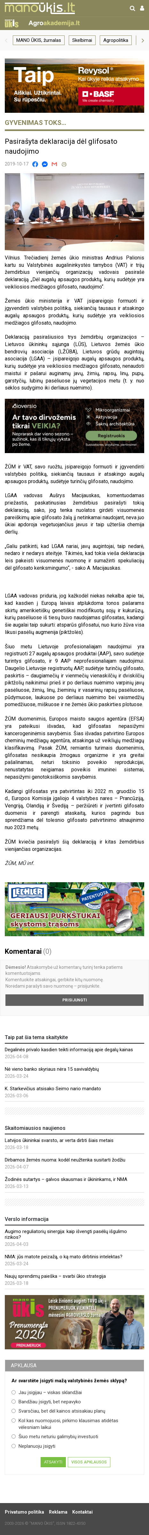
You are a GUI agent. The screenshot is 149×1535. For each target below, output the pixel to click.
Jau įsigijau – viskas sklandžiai (47, 1392)
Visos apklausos (89, 1462)
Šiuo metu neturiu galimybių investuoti (55, 1436)
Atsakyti (53, 1462)
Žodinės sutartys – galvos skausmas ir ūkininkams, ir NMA (66, 1179)
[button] (6, 40)
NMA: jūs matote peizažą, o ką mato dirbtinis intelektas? (63, 1257)
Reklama (58, 1512)
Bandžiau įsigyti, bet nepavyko (46, 1402)
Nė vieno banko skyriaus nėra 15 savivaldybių (52, 1069)
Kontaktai (82, 1512)
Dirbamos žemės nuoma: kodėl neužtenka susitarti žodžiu (65, 1160)
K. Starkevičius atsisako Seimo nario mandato (53, 1088)
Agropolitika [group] (115, 40)
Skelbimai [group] (82, 40)
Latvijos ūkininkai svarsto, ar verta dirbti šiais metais (59, 1140)
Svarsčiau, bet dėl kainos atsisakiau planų (58, 1411)
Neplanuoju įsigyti (33, 1446)
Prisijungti (74, 1000)
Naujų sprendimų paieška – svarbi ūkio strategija (55, 1276)
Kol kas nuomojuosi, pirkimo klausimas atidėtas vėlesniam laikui (65, 1424)
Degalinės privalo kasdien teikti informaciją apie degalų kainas (69, 1050)
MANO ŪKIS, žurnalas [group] (38, 40)
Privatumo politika (24, 1512)
